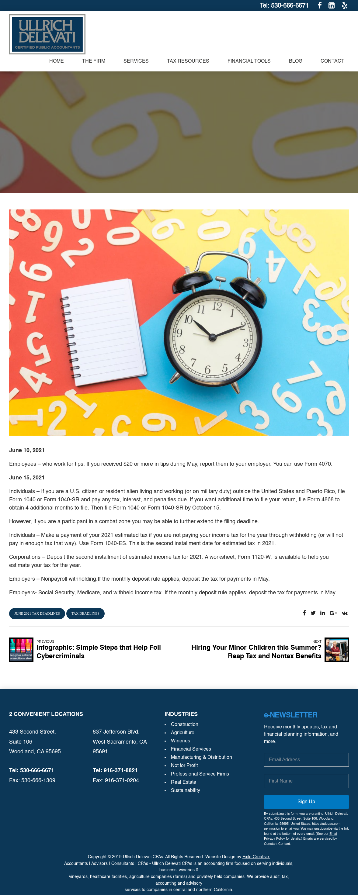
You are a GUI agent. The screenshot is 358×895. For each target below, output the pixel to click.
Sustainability (185, 790)
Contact (332, 61)
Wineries (180, 741)
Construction (184, 724)
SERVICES (136, 61)
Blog (295, 61)
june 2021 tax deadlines (37, 614)
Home (56, 61)
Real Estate (183, 782)
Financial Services (191, 749)
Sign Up (306, 802)
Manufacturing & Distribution (201, 757)
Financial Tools (249, 61)
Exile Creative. (256, 857)
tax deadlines (85, 614)
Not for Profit (184, 765)
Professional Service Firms (200, 774)
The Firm (93, 61)
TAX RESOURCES (188, 61)
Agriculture (182, 733)
